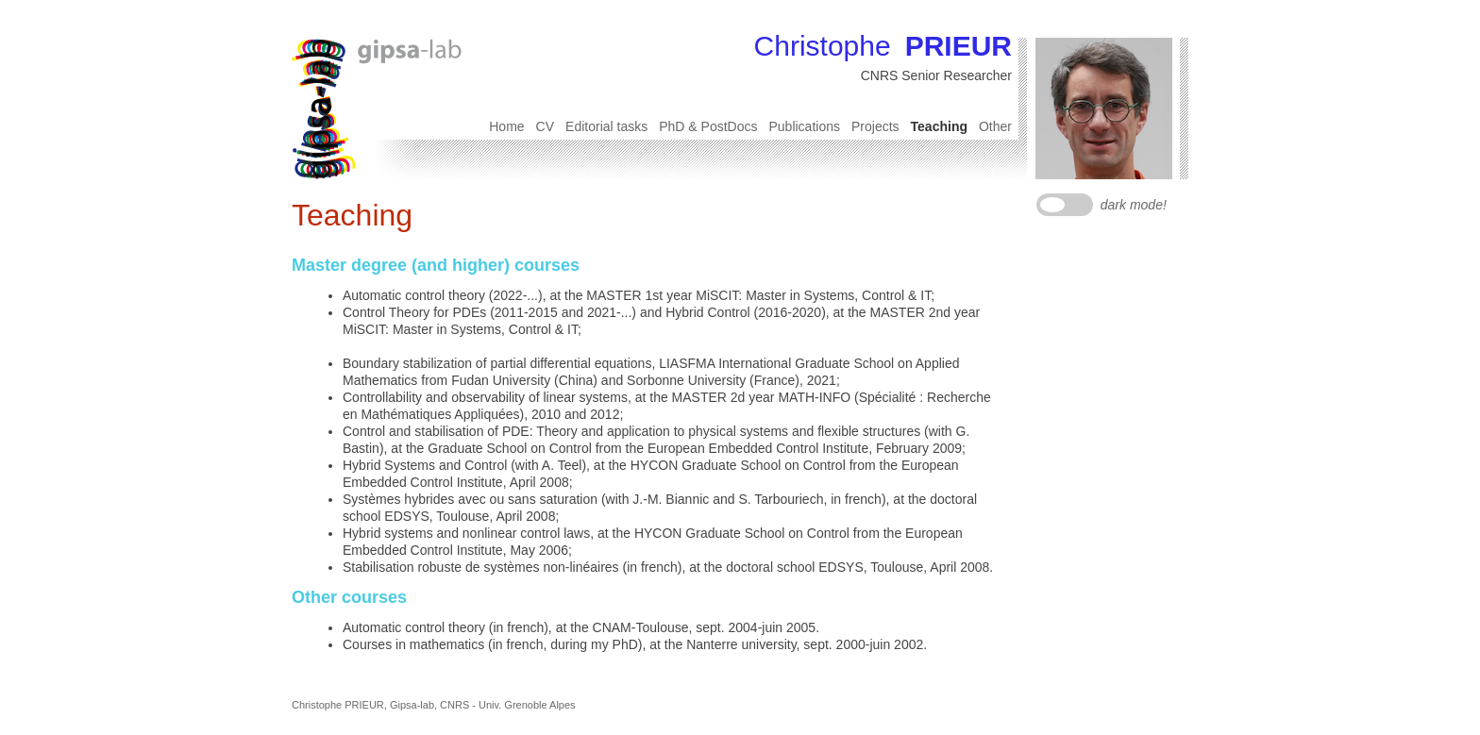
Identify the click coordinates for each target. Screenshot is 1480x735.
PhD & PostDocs (708, 126)
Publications (804, 126)
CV (545, 126)
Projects (875, 126)
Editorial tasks (606, 126)
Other (995, 126)
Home (506, 126)
